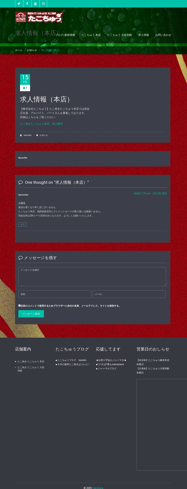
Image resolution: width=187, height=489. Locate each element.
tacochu (25, 135)
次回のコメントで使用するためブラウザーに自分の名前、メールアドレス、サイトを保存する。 (71, 305)
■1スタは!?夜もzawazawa (110, 364)
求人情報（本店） (51, 50)
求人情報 (143, 35)
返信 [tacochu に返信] (22, 224)
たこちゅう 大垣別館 (119, 35)
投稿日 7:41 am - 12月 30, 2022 (150, 193)
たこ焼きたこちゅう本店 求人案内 (41, 123)
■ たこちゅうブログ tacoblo (71, 360)
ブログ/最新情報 (65, 35)
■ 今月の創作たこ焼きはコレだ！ (73, 364)
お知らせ (32, 50)
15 (25, 79)
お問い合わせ (163, 35)
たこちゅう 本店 (91, 35)
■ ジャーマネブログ (106, 368)
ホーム (19, 50)
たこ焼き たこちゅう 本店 (31, 361)
